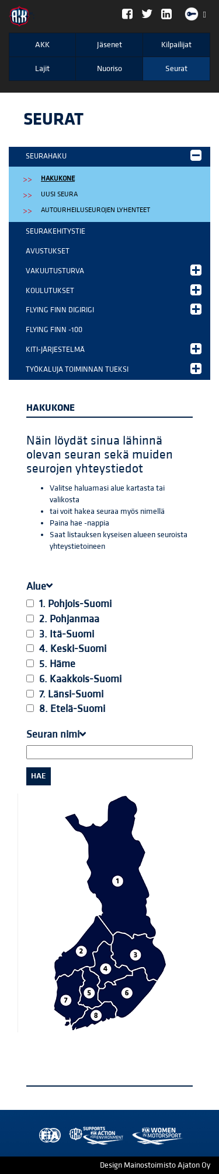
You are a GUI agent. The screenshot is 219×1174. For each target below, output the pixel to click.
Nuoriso (109, 69)
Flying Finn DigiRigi (113, 309)
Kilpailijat (176, 45)
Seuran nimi (56, 734)
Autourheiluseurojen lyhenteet (95, 210)
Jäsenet (109, 45)
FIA (47, 1136)
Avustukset (47, 251)
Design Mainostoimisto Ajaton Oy (155, 1165)
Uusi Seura (59, 194)
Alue (39, 586)
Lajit (42, 69)
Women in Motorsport (93, 1136)
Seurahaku (113, 155)
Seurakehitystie (55, 231)
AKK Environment (70, 1136)
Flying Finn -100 (54, 329)
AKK (42, 45)
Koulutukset (113, 289)
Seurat (176, 69)
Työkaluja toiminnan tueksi (113, 368)
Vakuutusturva (113, 270)
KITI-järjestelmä (113, 348)
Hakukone (58, 178)
